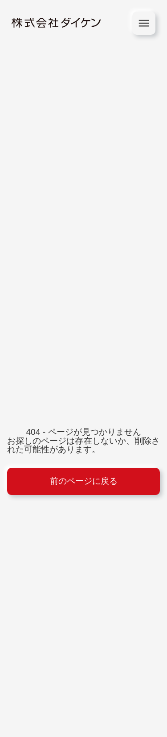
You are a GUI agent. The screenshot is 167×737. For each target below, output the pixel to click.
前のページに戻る (84, 481)
